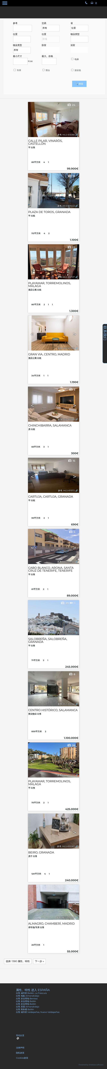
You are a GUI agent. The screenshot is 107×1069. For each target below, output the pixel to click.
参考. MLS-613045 (66, 206)
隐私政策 (20, 1053)
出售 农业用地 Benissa (26, 998)
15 (71, 460)
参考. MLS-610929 (66, 633)
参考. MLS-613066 (66, 135)
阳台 (46, 70)
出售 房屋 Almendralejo (27, 1006)
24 (71, 105)
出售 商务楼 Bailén (25, 1009)
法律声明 (20, 1048)
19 (71, 176)
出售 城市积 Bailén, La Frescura (31, 993)
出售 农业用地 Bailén (26, 1001)
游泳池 (76, 70)
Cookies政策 (22, 1058)
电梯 (75, 59)
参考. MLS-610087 (66, 846)
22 (71, 247)
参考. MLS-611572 (66, 490)
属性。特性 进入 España (33, 990)
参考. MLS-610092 (66, 775)
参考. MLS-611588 (66, 419)
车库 (17, 70)
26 (71, 745)
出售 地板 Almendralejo (27, 996)
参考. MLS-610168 (66, 704)
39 (65, 603)
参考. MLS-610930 (66, 562)
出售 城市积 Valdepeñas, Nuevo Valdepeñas (37, 1012)
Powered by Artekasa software (91, 1065)
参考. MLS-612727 (66, 277)
